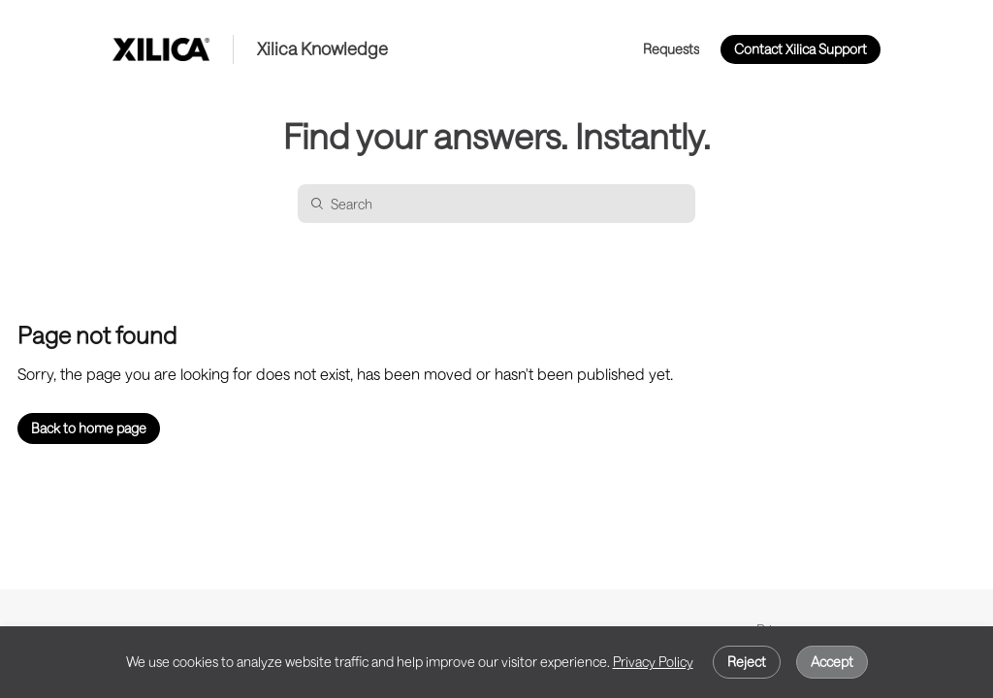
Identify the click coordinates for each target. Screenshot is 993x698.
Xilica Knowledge (322, 49)
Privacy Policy (653, 661)
